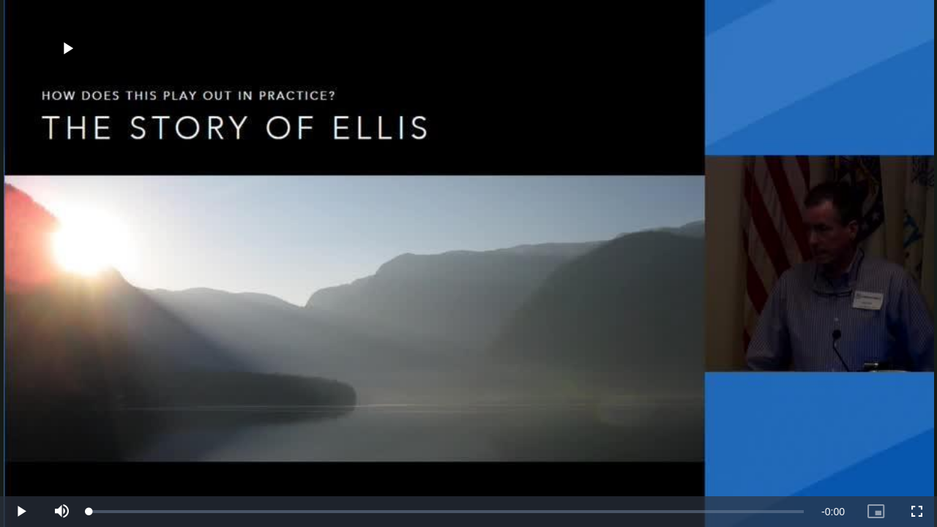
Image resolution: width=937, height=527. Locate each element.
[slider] (446, 511)
